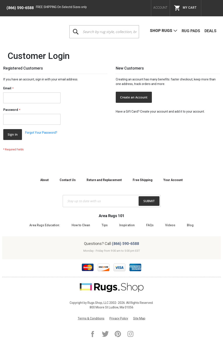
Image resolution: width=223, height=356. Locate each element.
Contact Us (68, 180)
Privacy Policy (118, 318)
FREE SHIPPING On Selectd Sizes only (61, 7)
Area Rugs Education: (44, 225)
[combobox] (104, 31)
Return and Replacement (104, 180)
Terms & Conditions (91, 318)
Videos (170, 225)
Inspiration (127, 225)
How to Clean (81, 225)
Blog (190, 225)
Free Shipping (143, 180)
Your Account (173, 180)
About (44, 180)
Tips (105, 225)
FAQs (150, 225)
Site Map (139, 318)
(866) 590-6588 (20, 7)
